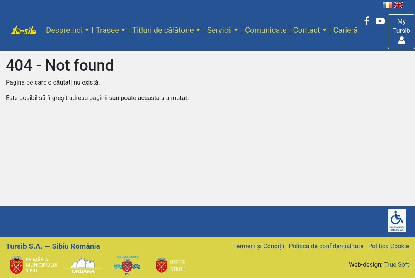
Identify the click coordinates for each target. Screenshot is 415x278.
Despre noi (64, 30)
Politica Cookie (388, 246)
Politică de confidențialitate (326, 246)
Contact (306, 30)
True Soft (396, 264)
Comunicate (265, 30)
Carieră (345, 30)
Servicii (219, 30)
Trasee (107, 30)
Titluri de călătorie (163, 30)
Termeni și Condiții (258, 246)
